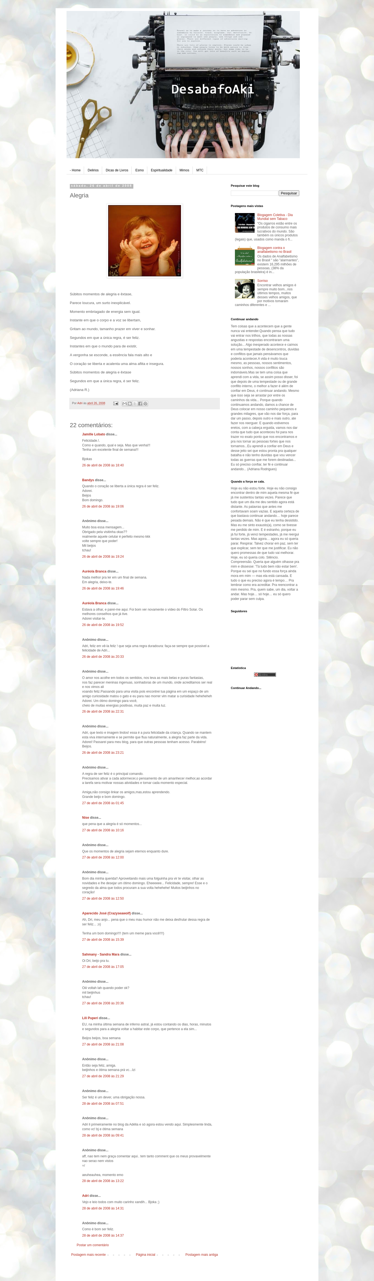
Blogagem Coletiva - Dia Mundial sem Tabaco (275, 217)
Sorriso (262, 281)
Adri (85, 1196)
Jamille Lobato (93, 434)
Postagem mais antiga (201, 1255)
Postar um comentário (93, 1245)
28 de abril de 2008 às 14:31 (103, 1208)
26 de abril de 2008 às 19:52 (103, 625)
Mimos (184, 170)
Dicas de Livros (117, 170)
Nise (85, 818)
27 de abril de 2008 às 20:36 (103, 1003)
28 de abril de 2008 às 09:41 (103, 1135)
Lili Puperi (90, 1018)
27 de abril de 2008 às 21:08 (103, 1044)
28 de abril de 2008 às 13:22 (103, 1181)
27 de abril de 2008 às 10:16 (103, 830)
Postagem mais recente (88, 1255)
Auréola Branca (94, 571)
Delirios (93, 170)
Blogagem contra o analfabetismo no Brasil (274, 250)
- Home (75, 170)
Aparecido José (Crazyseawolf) (106, 913)
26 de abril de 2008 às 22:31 (103, 711)
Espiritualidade (161, 170)
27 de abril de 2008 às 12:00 (103, 857)
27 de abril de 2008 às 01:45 (103, 803)
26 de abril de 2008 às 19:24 (103, 557)
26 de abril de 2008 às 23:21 (103, 753)
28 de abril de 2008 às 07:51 (103, 1104)
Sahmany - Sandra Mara (100, 954)
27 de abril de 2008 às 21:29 (103, 1076)
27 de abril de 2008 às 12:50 (103, 898)
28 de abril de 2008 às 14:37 (103, 1235)
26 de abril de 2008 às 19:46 (103, 588)
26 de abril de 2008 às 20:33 (103, 657)
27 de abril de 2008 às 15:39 (103, 940)
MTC (199, 170)
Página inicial (145, 1255)
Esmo (139, 170)
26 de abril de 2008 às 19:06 (103, 506)
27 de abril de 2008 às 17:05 (103, 967)
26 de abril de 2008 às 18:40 (103, 465)
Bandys (88, 480)
